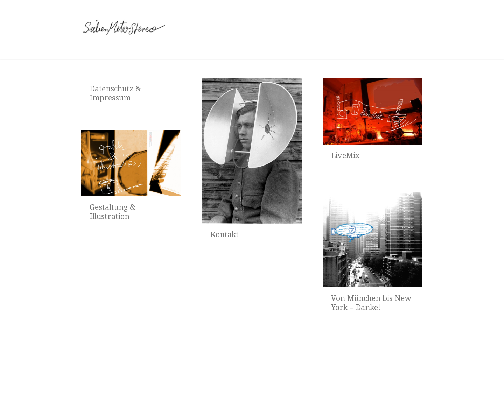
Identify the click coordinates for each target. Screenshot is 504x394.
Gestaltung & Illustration (112, 212)
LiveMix (345, 155)
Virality (415, 376)
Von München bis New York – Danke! (371, 303)
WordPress (384, 376)
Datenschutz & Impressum (115, 93)
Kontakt (224, 234)
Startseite (100, 376)
